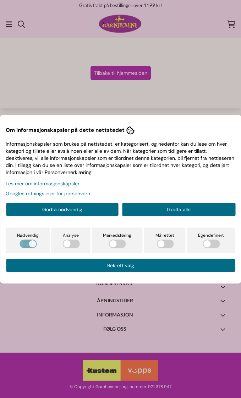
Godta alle (179, 209)
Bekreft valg (120, 265)
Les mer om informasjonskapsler (43, 183)
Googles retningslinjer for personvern (48, 193)
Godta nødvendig (62, 209)
